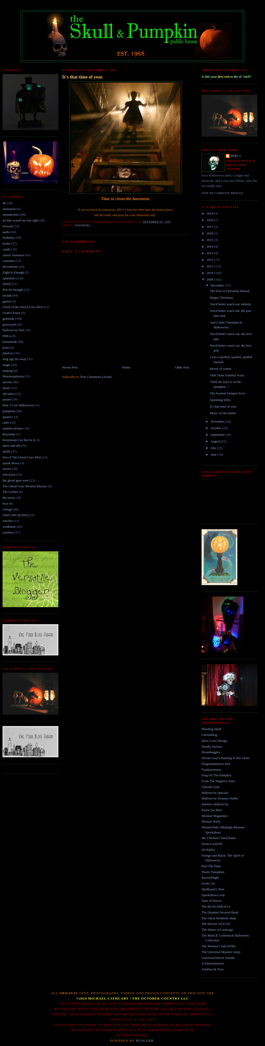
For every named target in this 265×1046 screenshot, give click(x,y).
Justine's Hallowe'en (215, 804)
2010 (210, 273)
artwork (8, 226)
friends (7, 295)
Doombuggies (211, 752)
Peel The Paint (211, 866)
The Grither (10, 492)
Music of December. (223, 413)
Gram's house (12, 313)
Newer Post (69, 367)
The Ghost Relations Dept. (219, 918)
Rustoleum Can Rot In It (19, 440)
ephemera (9, 278)
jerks (6, 347)
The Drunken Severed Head (220, 912)
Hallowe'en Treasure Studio (220, 798)
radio (6, 422)
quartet (7, 417)
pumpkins (9, 411)
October (216, 428)
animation (9, 209)
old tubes (8, 394)
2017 (210, 227)
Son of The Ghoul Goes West (22, 457)
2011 (210, 266)
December (218, 285)
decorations (10, 266)
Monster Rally (211, 821)
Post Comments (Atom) (96, 377)
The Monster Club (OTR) (218, 946)
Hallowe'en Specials (215, 793)
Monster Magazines (215, 816)
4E (4, 203)
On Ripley (208, 849)
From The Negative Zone (218, 781)
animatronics (11, 214)
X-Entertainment (213, 963)
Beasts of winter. (221, 369)
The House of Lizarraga (217, 929)
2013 (210, 253)
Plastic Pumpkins (213, 872)
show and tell (11, 445)
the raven (9, 498)
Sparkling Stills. (220, 400)
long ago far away (14, 359)
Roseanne (9, 434)
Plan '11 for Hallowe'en (18, 405)
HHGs (7, 336)
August (216, 441)
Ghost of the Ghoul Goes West (23, 307)
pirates (7, 399)
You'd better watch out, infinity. (230, 304)
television (9, 474)
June (214, 454)
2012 (210, 260)
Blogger (145, 1040)
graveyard (9, 324)
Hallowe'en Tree (13, 330)
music (6, 388)
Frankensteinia (211, 769)
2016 (210, 233)
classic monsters (13, 255)
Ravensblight (210, 877)
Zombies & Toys (213, 969)
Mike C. (236, 155)
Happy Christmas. (222, 297)
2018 (210, 220)
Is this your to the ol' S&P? (226, 76)
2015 (210, 240)
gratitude (8, 318)
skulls (6, 451)
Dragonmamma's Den (216, 764)
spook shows (11, 463)
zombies (8, 532)
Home (126, 367)
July (214, 448)
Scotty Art (208, 883)
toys (5, 503)
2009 (210, 279)
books (6, 243)
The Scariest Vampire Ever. (228, 393)
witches (8, 521)
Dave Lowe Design (214, 741)
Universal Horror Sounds (218, 958)
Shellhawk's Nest (213, 889)
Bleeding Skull (211, 729)
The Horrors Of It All (216, 924)
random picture (13, 428)
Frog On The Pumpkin (216, 775)
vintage (7, 509)
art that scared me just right (21, 220)
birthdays (9, 237)
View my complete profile (222, 193)
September (218, 435)
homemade (10, 342)
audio (6, 232)
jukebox (8, 353)
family (7, 284)
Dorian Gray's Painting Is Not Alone (226, 758)
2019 (210, 213)
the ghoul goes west (16, 480)
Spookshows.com (213, 895)
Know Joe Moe (212, 810)
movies (7, 382)
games (7, 301)
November (218, 421)
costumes (9, 261)
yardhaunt (9, 526)
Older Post (182, 367)
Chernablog (209, 735)
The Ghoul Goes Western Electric (25, 486)
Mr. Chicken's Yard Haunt (219, 838)
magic (7, 365)
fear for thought (13, 290)
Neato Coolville (212, 844)
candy (6, 249)
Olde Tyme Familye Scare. (227, 375)
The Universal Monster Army (221, 952)
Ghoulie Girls (211, 787)
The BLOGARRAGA (216, 906)
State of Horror (212, 901)
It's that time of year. (82, 76)
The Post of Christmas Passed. (230, 291)
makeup (8, 371)
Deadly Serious (212, 746)
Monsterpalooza (13, 376)
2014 (210, 246)
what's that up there (15, 515)
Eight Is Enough (13, 272)
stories (7, 469)
